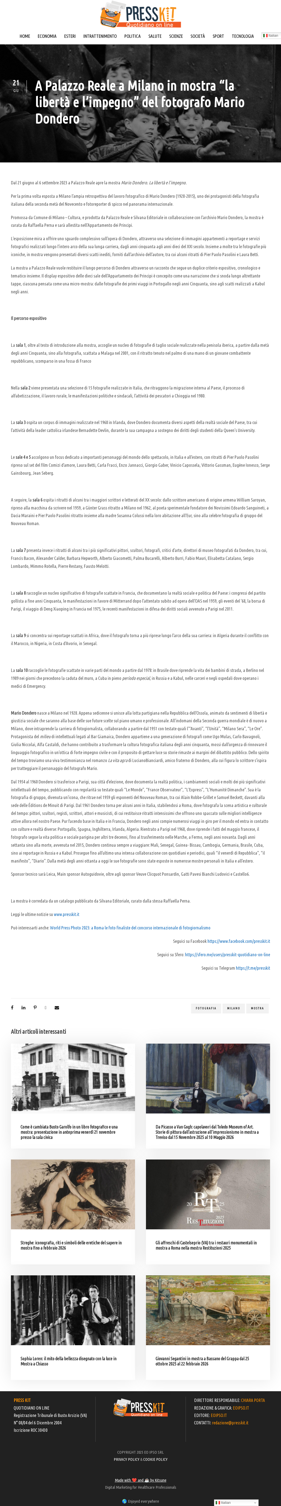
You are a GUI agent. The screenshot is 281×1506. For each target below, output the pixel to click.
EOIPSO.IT (241, 1407)
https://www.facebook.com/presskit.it (238, 941)
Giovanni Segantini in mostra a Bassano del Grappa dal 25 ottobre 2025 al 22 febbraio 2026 (202, 1361)
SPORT (218, 36)
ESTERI (70, 36)
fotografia (206, 1008)
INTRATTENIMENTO (100, 36)
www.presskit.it (66, 914)
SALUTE (155, 36)
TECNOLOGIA (243, 36)
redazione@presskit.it (230, 1422)
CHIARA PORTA (253, 1400)
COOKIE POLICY (155, 1459)
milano (233, 1008)
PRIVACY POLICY (126, 1459)
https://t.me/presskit (253, 967)
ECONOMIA (47, 36)
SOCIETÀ (198, 36)
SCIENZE (176, 36)
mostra (257, 1008)
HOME (25, 36)
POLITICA (132, 36)
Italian (223, 1503)
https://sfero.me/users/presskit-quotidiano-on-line (227, 954)
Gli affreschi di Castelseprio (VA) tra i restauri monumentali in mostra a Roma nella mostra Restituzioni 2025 (206, 1245)
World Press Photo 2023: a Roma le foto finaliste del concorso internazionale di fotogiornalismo (130, 927)
